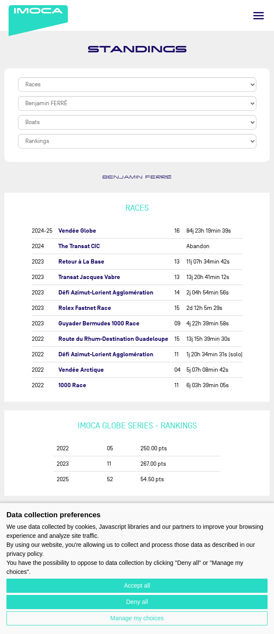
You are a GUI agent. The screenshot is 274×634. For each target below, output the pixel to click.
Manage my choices (137, 618)
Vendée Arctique (81, 369)
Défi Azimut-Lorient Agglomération (105, 292)
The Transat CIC (79, 246)
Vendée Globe (77, 230)
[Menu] (258, 15)
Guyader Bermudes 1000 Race (99, 323)
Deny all (137, 601)
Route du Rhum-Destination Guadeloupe (113, 339)
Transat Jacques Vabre (89, 277)
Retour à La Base (81, 261)
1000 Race (72, 385)
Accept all (137, 585)
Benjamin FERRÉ (137, 177)
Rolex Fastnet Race (84, 308)
